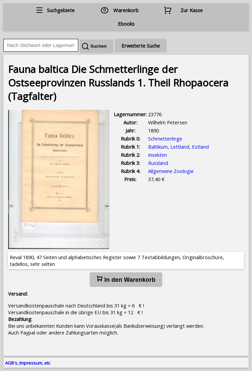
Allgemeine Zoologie (171, 171)
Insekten (157, 154)
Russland (158, 162)
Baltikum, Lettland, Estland (178, 146)
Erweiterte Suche (140, 45)
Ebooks (126, 23)
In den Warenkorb (125, 279)
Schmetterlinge (165, 138)
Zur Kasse (191, 10)
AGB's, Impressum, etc (27, 363)
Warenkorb (126, 10)
